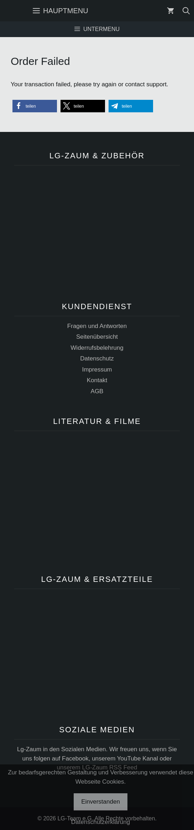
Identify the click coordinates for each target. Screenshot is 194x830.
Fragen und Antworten (97, 326)
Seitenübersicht (97, 336)
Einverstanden (100, 801)
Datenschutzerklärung (100, 822)
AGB (97, 391)
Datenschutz (97, 358)
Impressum (97, 369)
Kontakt (97, 380)
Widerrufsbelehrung (96, 347)
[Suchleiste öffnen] (186, 10)
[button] (34, 106)
